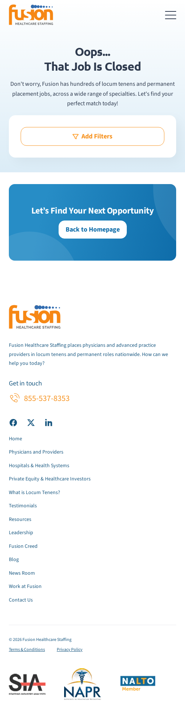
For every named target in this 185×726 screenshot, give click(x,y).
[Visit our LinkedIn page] (48, 422)
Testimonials (23, 506)
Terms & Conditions (27, 649)
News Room (22, 573)
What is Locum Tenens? (34, 492)
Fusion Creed (23, 546)
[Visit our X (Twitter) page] (31, 422)
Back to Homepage (93, 229)
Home (15, 439)
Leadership (21, 532)
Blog (14, 559)
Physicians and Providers (36, 452)
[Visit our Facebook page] (13, 422)
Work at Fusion (25, 586)
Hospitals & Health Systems (39, 465)
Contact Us (21, 600)
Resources (20, 519)
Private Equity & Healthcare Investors (50, 479)
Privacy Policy (70, 649)
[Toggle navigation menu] (170, 14)
